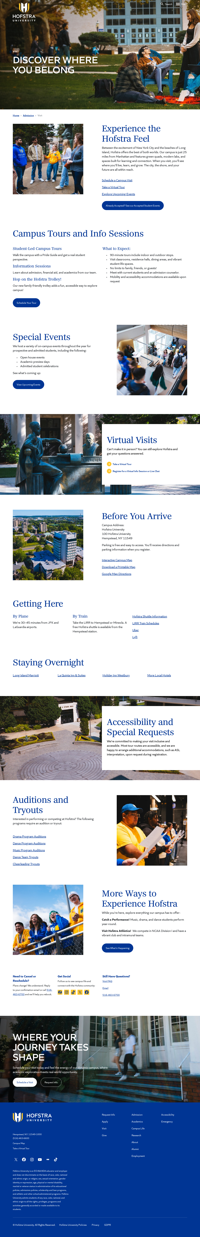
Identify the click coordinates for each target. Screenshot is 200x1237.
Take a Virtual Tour (21, 1148)
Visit (104, 1128)
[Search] (166, 4)
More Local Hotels (159, 675)
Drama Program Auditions (29, 836)
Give (104, 1135)
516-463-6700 (111, 994)
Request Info (51, 1082)
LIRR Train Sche (142, 623)
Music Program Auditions (29, 850)
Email (105, 988)
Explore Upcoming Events (118, 194)
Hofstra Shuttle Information (149, 616)
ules (156, 623)
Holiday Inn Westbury (116, 675)
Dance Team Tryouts (25, 857)
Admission (28, 115)
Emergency (167, 1121)
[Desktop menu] (181, 4)
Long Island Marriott (26, 675)
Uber (135, 630)
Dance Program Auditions (29, 843)
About (135, 1142)
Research (136, 1135)
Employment (138, 1155)
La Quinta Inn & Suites (71, 675)
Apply (105, 1121)
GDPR (107, 1224)
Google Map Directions (116, 574)
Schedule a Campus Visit (117, 180)
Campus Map (19, 1143)
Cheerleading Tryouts (26, 864)
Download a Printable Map (118, 567)
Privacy (95, 1224)
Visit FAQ (107, 981)
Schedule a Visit (25, 1082)
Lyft (134, 637)
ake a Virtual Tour (114, 187)
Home (16, 115)
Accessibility (167, 1114)
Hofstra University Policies (73, 1224)
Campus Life (138, 1128)
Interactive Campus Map (117, 560)
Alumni (135, 1149)
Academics (137, 1121)
